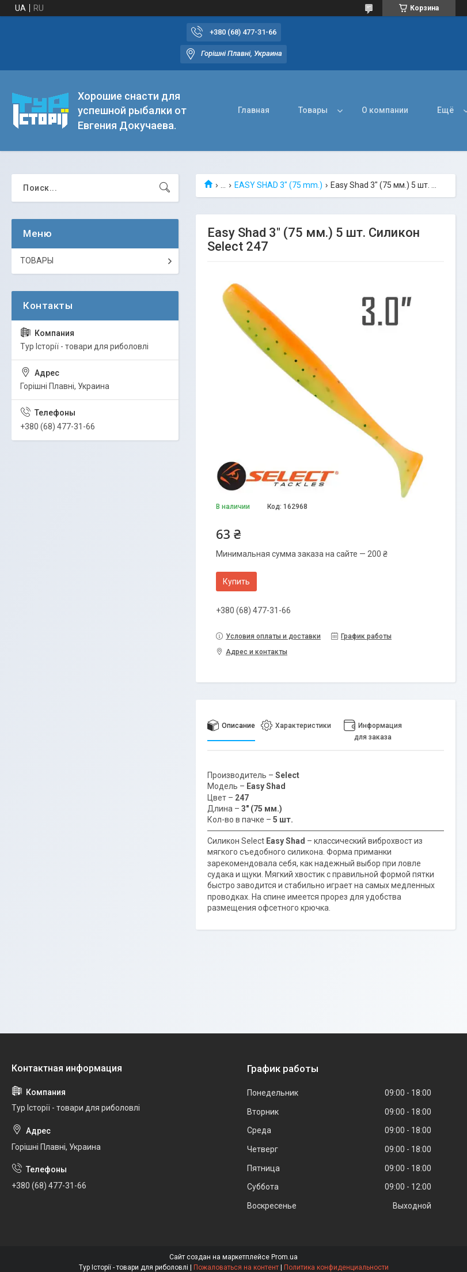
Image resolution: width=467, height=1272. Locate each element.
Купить (236, 581)
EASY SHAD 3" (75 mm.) (278, 185)
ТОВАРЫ (37, 260)
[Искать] (165, 188)
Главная (253, 110)
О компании (385, 110)
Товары (313, 110)
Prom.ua (284, 1257)
